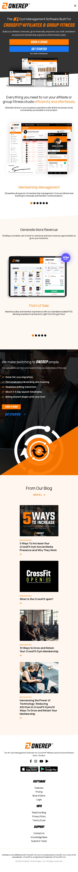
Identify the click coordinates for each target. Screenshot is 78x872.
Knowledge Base (39, 837)
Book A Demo (39, 42)
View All (39, 494)
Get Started (39, 49)
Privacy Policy (39, 816)
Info (39, 806)
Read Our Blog (39, 812)
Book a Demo (11, 406)
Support (39, 826)
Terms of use (39, 820)
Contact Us (39, 833)
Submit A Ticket (39, 841)
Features (39, 787)
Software (39, 781)
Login (39, 799)
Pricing (39, 791)
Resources (26, 540)
